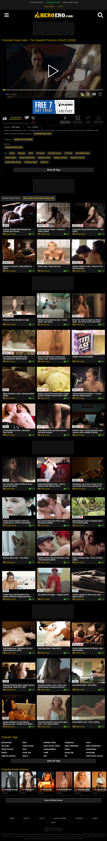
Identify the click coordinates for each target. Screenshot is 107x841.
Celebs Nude (11, 158)
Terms (95, 818)
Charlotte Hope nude (42, 134)
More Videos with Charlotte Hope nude (39, 198)
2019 (31, 153)
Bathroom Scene (77, 158)
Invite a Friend (60, 818)
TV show (68, 153)
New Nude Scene (83, 153)
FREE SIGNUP (49, 6)
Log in (41, 818)
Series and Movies (27, 158)
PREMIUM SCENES (53, 2)
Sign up (26, 818)
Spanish (21, 153)
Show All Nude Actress (53, 800)
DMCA (53, 822)
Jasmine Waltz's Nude (70, 2)
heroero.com (58, 828)
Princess (44, 162)
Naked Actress (44, 158)
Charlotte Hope (31, 162)
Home (11, 818)
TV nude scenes (54, 153)
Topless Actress (60, 158)
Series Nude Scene (13, 162)
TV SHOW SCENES (37, 2)
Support (79, 818)
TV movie (40, 153)
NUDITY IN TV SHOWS (23, 140)
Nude (12, 153)
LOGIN (60, 6)
